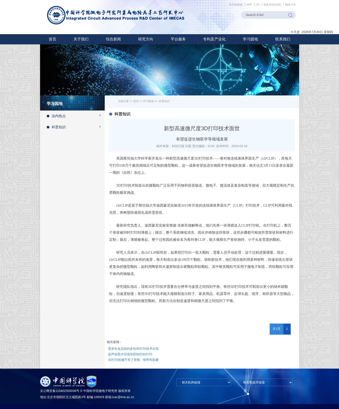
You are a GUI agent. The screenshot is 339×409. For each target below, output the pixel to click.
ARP (249, 4)
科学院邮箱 (235, 4)
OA (258, 4)
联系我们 (282, 39)
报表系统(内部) (272, 4)
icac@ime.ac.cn (123, 397)
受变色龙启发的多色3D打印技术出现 (133, 348)
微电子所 (290, 4)
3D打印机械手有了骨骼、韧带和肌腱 (133, 360)
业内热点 (76, 116)
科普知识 (76, 127)
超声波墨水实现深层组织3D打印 (130, 354)
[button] (81, 39)
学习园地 (148, 101)
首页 (52, 39)
